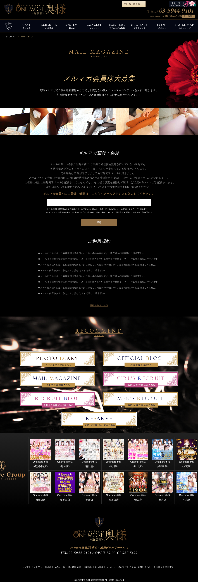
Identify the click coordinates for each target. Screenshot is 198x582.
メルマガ (122, 567)
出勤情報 (88, 567)
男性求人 (169, 567)
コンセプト (36, 567)
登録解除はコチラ (99, 305)
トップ (25, 567)
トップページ (11, 37)
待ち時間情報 (74, 567)
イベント (110, 567)
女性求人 (158, 567)
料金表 (48, 567)
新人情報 (99, 567)
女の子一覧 (59, 567)
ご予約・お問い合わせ (140, 567)
